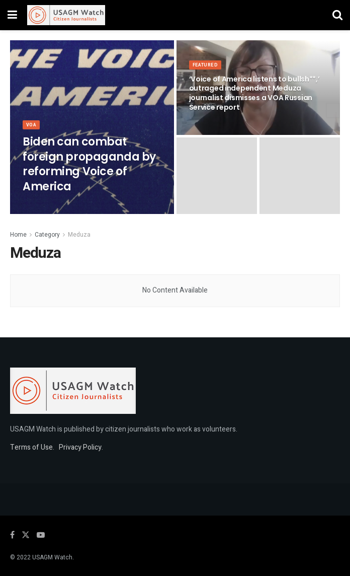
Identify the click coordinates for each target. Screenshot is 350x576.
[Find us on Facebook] (12, 535)
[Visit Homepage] (66, 15)
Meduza (79, 234)
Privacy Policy (80, 447)
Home (18, 234)
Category (47, 234)
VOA (32, 133)
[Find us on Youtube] (41, 535)
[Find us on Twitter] (26, 535)
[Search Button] (337, 15)
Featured (207, 73)
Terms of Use (31, 447)
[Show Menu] (12, 15)
